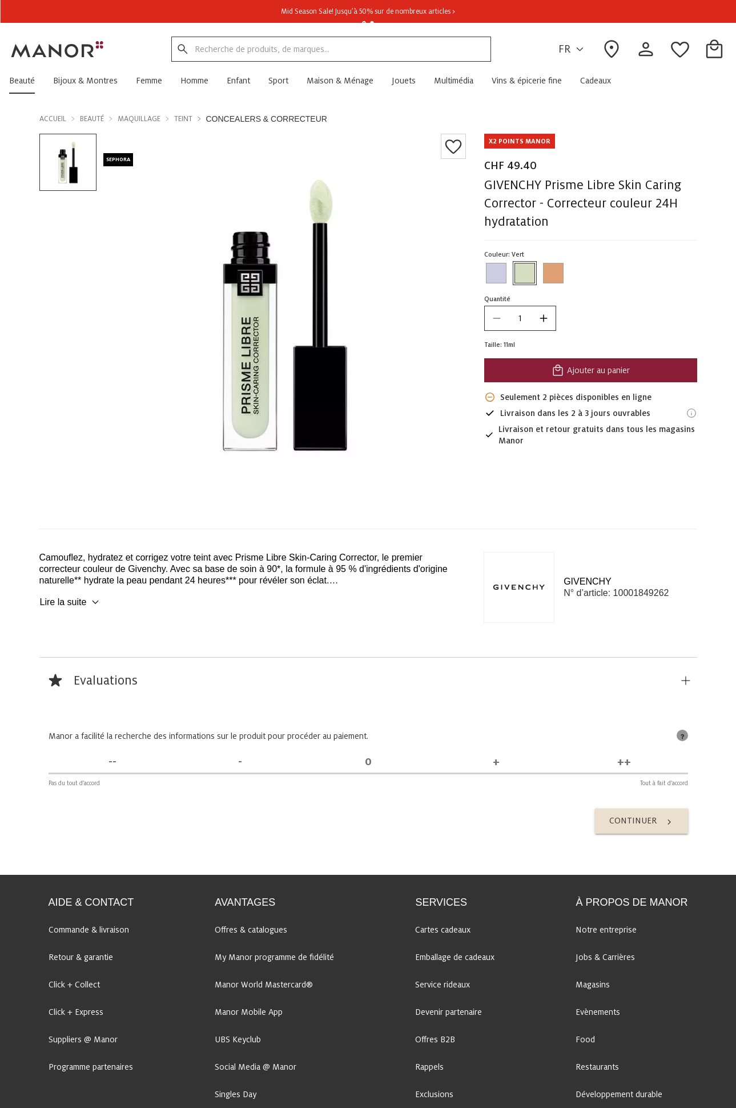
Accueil (52, 119)
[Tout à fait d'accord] (624, 762)
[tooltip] (682, 735)
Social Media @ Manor (255, 1066)
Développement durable (619, 1094)
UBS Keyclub (238, 1039)
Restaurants (597, 1066)
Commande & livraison (89, 929)
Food (585, 1039)
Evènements (598, 1012)
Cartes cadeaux (442, 929)
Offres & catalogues (251, 929)
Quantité (497, 298)
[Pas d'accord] (240, 762)
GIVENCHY (588, 581)
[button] (26, 81)
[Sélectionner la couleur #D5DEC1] (524, 273)
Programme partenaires (91, 1066)
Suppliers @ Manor (83, 1039)
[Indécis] (368, 762)
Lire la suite (71, 602)
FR (572, 49)
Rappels (429, 1066)
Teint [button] (183, 119)
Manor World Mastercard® (264, 984)
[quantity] (519, 318)
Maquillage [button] (139, 119)
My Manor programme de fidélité (274, 957)
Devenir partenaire (448, 1012)
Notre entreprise (606, 929)
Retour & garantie (81, 957)
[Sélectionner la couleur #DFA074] (552, 273)
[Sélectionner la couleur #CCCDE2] (495, 273)
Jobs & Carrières (605, 957)
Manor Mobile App (249, 1012)
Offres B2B (435, 1039)
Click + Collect (74, 984)
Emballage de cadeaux (454, 957)
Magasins (593, 984)
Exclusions (434, 1094)
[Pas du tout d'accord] (112, 762)
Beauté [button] (92, 119)
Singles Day (235, 1094)
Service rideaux (442, 984)
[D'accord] (496, 762)
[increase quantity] (543, 318)
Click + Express (76, 1012)
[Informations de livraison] (691, 413)
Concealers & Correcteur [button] (266, 118)
